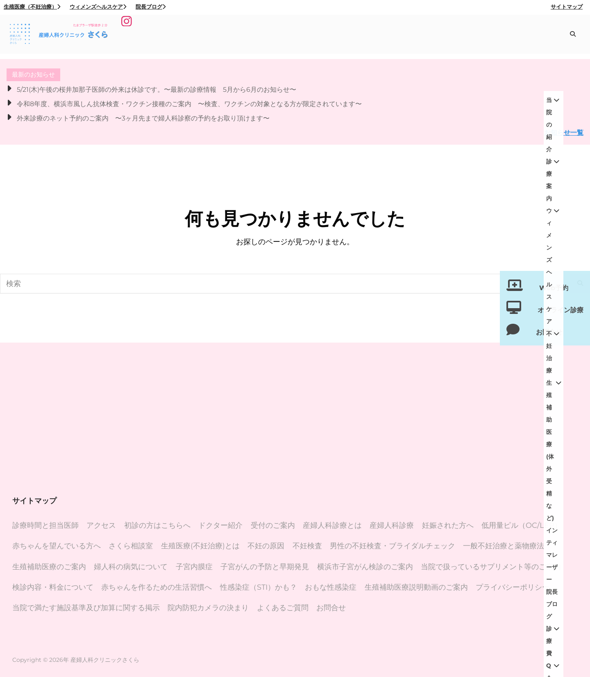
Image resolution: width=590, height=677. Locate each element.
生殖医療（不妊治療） (32, 6)
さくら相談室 (131, 545)
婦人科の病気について (131, 566)
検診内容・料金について (52, 587)
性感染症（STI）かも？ (258, 587)
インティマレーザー (525, 36)
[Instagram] (128, 35)
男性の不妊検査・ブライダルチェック (392, 545)
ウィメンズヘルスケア (98, 6)
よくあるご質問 (283, 607)
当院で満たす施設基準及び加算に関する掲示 (86, 607)
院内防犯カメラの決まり (208, 607)
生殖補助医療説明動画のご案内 (416, 587)
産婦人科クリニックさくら (104, 659)
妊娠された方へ (448, 525)
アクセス (101, 525)
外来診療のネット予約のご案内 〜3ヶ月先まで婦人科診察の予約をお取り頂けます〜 (143, 118)
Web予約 (553, 288)
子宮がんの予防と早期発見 (264, 566)
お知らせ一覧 (563, 132)
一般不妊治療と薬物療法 (503, 545)
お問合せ (331, 607)
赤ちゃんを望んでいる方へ (56, 545)
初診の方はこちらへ (157, 525)
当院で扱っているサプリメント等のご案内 (491, 566)
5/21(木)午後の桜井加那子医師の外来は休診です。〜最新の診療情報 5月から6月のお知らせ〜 (156, 89)
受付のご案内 (273, 525)
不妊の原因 (265, 545)
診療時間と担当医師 (45, 525)
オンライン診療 (560, 310)
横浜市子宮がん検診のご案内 (365, 566)
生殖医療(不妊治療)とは (200, 545)
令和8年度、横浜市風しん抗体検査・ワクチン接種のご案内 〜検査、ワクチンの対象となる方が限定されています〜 (189, 104)
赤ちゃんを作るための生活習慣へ (156, 587)
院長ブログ (151, 6)
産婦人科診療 (392, 525)
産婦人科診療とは (332, 525)
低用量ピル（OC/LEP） (521, 525)
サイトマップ (567, 6)
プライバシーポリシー (512, 587)
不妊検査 (307, 545)
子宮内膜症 (194, 566)
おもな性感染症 (330, 587)
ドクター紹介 (220, 525)
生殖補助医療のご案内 (49, 566)
